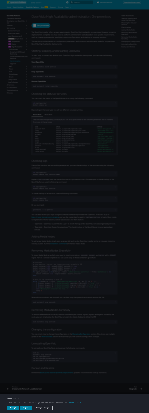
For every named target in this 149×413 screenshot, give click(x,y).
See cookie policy (74, 403)
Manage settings (42, 408)
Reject (25, 408)
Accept (13, 408)
